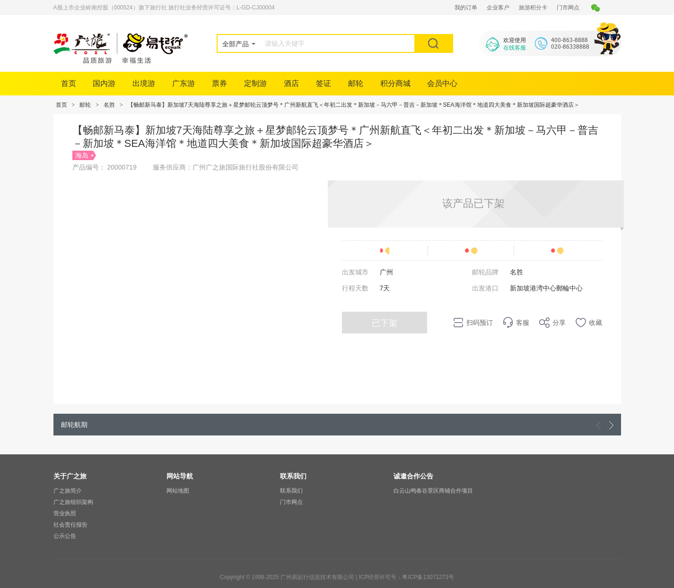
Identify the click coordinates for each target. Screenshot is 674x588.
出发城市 (355, 272)
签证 (323, 83)
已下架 (384, 323)
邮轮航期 (74, 424)
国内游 (104, 83)
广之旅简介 (67, 490)
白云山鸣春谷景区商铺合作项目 (433, 490)
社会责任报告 (70, 524)
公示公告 (64, 536)
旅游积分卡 (533, 7)
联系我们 (291, 490)
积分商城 (395, 83)
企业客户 (498, 7)
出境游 (143, 83)
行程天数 (355, 288)
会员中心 (442, 83)
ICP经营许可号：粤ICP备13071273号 (406, 577)
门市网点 (568, 7)
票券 (219, 83)
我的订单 (466, 7)
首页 (68, 83)
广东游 (183, 83)
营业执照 (64, 513)
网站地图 (177, 490)
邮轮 (355, 83)
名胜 (109, 105)
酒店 (291, 83)
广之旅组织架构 (73, 502)
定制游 (255, 83)
